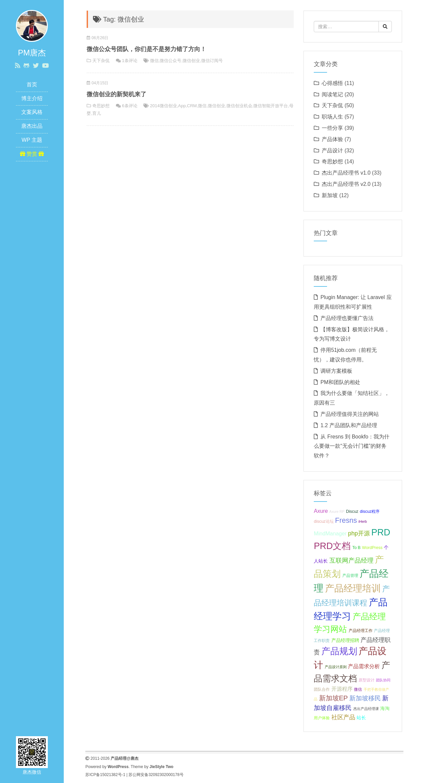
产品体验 (332, 139)
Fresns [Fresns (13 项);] (346, 520)
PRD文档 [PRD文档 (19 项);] (332, 546)
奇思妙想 (101, 105)
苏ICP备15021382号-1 (105, 774)
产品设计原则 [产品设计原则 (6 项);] (336, 667)
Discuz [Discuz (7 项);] (352, 511)
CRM (192, 105)
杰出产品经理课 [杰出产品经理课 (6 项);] (366, 709)
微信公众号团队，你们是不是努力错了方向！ (146, 49)
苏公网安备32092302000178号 (155, 774)
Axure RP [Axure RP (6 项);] (337, 511)
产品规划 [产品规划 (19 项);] (339, 651)
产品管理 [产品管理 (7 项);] (350, 575)
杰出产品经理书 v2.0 (346, 184)
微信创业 (191, 60)
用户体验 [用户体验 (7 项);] (322, 718)
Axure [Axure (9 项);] (321, 511)
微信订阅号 (212, 60)
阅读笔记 (332, 94)
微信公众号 (170, 60)
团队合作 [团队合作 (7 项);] (322, 689)
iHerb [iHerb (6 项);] (363, 521)
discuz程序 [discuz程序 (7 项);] (370, 511)
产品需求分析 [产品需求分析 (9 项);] (364, 666)
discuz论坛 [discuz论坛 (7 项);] (323, 521)
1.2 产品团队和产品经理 (348, 425)
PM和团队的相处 (340, 382)
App (182, 105)
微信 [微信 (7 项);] (358, 689)
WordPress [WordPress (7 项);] (372, 547)
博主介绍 (31, 98)
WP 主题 (32, 140)
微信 (154, 60)
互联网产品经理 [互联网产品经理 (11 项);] (351, 560)
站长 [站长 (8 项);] (361, 717)
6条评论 (129, 105)
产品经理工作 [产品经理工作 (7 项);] (361, 630)
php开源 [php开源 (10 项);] (359, 533)
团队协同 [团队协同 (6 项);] (383, 680)
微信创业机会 (239, 105)
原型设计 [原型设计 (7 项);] (367, 680)
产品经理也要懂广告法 (347, 318)
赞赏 (32, 154)
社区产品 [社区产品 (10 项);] (343, 717)
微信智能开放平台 (270, 105)
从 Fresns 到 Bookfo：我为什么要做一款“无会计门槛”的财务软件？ (351, 446)
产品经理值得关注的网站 (349, 414)
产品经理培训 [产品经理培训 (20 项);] (353, 588)
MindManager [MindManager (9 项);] (330, 533)
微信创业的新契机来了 (116, 94)
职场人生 (332, 116)
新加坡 (330, 195)
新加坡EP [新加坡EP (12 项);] (333, 698)
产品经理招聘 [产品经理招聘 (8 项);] (345, 640)
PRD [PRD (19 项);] (380, 532)
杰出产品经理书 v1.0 (346, 173)
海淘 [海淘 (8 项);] (384, 708)
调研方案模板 (336, 371)
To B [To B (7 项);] (356, 547)
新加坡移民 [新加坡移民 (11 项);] (365, 698)
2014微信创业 (163, 105)
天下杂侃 (101, 60)
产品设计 (332, 150)
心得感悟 (332, 83)
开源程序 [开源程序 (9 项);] (342, 689)
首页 (32, 84)
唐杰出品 (31, 126)
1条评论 (129, 60)
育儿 (96, 113)
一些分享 (332, 128)
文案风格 (31, 112)
